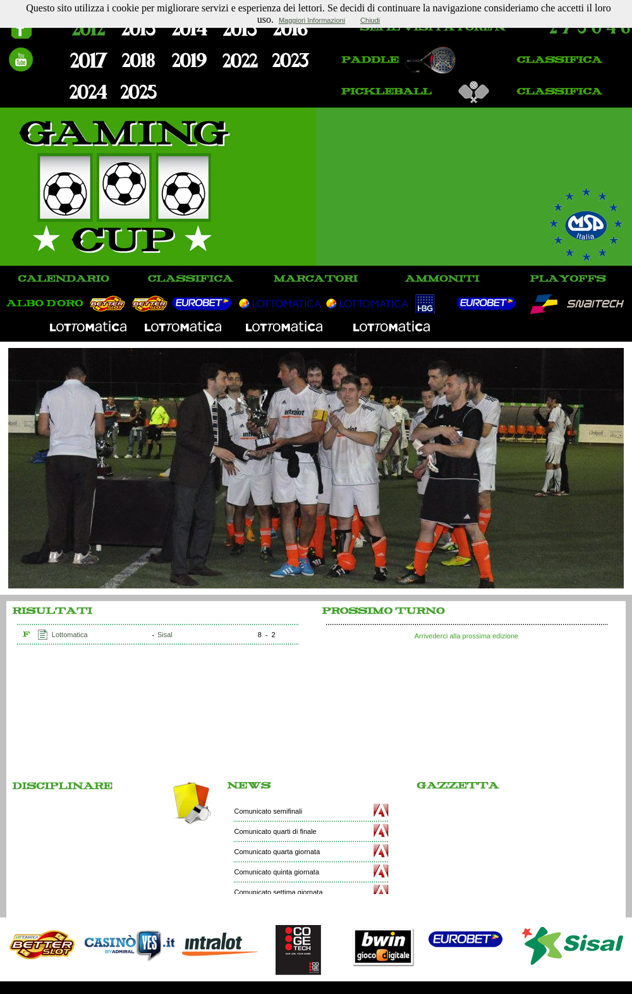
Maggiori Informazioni (312, 20)
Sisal (165, 634)
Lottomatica (70, 634)
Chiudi (370, 20)
